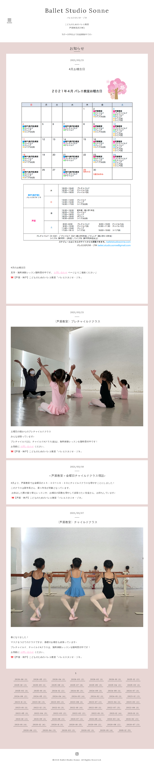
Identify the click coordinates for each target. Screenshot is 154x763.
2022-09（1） (95, 707)
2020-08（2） (114, 724)
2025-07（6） (77, 685)
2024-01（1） (115, 696)
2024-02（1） (97, 696)
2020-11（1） (57, 724)
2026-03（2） (78, 679)
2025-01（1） (40, 691)
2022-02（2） (79, 713)
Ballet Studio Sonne (77, 10)
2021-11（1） (134, 713)
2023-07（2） (96, 702)
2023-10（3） (39, 702)
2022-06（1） (133, 707)
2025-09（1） (40, 685)
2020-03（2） (69, 730)
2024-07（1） (133, 691)
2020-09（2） (95, 724)
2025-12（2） (133, 679)
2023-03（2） (133, 702)
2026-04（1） (59, 679)
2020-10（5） (76, 724)
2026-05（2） (40, 679)
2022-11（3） (58, 707)
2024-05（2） (40, 696)
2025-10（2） (21, 685)
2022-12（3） (40, 707)
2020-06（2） (30, 730)
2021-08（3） (59, 719)
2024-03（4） (79, 696)
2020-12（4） (39, 724)
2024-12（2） (58, 691)
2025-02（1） (22, 691)
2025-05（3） (96, 685)
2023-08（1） (77, 702)
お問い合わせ (60, 272)
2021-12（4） (116, 713)
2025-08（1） (58, 685)
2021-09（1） (40, 719)
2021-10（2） (22, 719)
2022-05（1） (22, 713)
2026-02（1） (97, 679)
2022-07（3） (114, 707)
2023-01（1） (21, 707)
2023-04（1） (114, 702)
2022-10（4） (77, 707)
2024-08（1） (115, 691)
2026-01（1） (115, 679)
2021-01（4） (21, 724)
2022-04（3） (41, 713)
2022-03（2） (60, 713)
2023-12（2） (134, 696)
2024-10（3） (77, 691)
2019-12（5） (125, 730)
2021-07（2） (77, 719)
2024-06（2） (21, 696)
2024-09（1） (96, 691)
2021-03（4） (114, 719)
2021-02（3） (133, 719)
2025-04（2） (115, 685)
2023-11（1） (21, 702)
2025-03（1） (134, 685)
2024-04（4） (60, 696)
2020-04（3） (50, 730)
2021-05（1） (95, 719)
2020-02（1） (88, 730)
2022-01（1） (98, 713)
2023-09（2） (58, 702)
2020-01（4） (107, 730)
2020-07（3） (134, 724)
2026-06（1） (21, 679)
